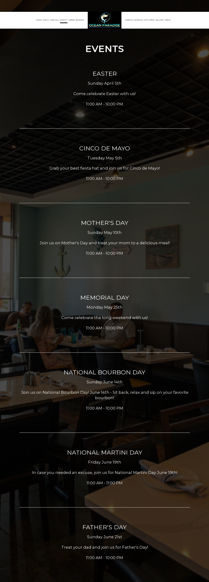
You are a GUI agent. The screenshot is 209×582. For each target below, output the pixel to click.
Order (71, 20)
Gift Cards (149, 20)
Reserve (80, 20)
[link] (104, 20)
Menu (46, 20)
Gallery (160, 20)
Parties (129, 20)
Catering (138, 20)
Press (168, 20)
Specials (54, 20)
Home (39, 20)
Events (63, 20)
